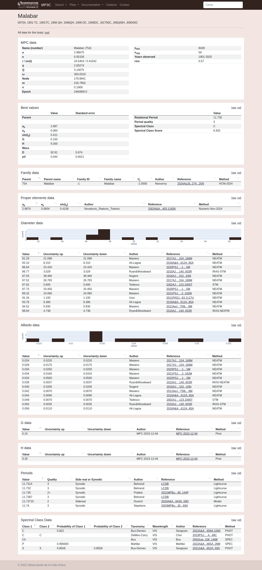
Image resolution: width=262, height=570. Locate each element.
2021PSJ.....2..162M (179, 293)
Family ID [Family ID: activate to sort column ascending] (83, 179)
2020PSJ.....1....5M (178, 267)
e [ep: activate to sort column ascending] (42, 204)
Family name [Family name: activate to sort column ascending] (112, 179)
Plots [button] (73, 4)
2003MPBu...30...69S (174, 505)
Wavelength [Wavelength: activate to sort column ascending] (160, 526)
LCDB (165, 483)
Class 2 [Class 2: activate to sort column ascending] (44, 526)
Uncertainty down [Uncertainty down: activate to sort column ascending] (95, 254)
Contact (124, 4)
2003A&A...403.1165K (162, 208)
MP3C (46, 5)
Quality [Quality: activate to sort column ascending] (52, 479)
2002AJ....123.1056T (179, 284)
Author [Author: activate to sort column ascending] (159, 179)
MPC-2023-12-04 (187, 458)
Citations (111, 4)
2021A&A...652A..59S (206, 548)
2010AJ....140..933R (179, 271)
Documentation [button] (91, 4)
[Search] (223, 5)
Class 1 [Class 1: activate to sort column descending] (27, 526)
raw (234, 107)
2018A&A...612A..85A (180, 262)
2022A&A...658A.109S (207, 530)
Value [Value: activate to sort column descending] (26, 254)
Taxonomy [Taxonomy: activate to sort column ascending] (138, 526)
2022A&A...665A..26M (206, 543)
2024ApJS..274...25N (190, 183)
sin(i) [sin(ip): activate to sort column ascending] (64, 204)
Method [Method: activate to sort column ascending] (224, 179)
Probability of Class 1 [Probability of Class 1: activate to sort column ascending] (71, 526)
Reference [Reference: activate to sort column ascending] (184, 179)
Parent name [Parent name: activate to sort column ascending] (52, 179)
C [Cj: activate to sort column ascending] (139, 179)
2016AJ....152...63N (178, 275)
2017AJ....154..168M (179, 258)
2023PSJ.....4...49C (205, 535)
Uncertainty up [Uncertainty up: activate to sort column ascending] (53, 254)
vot (47, 32)
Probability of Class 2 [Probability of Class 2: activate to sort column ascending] (108, 526)
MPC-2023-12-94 (187, 433)
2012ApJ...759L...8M (179, 306)
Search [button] (60, 4)
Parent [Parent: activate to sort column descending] (26, 179)
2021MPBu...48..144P (175, 492)
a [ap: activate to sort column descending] (23, 204)
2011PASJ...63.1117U (180, 297)
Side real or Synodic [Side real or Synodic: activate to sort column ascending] (88, 479)
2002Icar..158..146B (205, 539)
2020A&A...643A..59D (175, 501)
